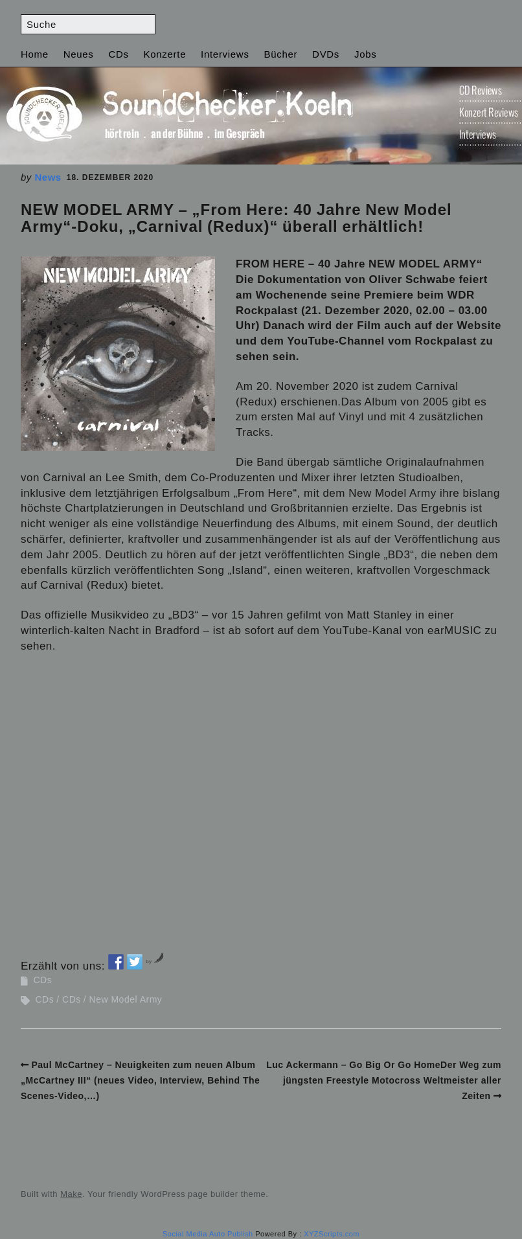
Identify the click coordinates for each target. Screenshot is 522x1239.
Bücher (280, 54)
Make (71, 1194)
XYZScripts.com (331, 1234)
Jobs (365, 54)
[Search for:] (88, 24)
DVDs (325, 54)
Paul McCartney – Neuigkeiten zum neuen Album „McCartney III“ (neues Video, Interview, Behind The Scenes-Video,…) (140, 1080)
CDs (118, 54)
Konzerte (165, 54)
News (48, 177)
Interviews (225, 54)
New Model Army (126, 999)
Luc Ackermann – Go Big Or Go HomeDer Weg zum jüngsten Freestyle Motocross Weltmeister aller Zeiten (383, 1080)
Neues (78, 54)
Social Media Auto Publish (208, 1234)
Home (35, 54)
